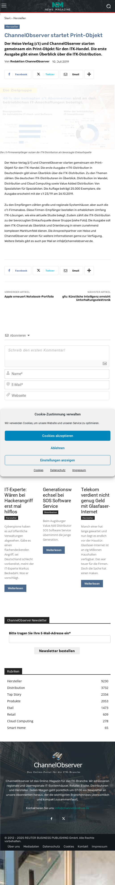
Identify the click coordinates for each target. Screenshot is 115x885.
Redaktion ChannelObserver (29, 61)
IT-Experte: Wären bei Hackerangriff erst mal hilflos (18, 500)
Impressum (79, 470)
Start (7, 18)
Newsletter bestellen (57, 651)
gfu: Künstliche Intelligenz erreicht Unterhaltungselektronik (86, 298)
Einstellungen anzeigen (57, 460)
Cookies (38, 470)
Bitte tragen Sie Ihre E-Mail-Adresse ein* (40, 633)
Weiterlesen (15, 588)
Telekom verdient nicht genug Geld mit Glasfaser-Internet (95, 500)
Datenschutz (57, 470)
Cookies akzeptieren (57, 436)
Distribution (50, 512)
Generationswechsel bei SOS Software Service (57, 498)
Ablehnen (58, 448)
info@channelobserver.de (72, 808)
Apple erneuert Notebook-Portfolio (29, 296)
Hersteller (19, 18)
